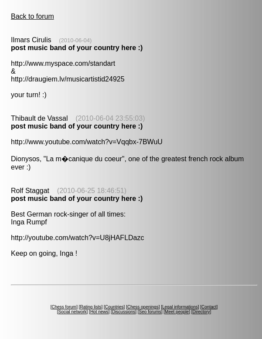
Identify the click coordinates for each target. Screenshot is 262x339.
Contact (208, 307)
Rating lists (91, 307)
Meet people (177, 311)
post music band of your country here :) (77, 47)
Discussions (123, 311)
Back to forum (32, 16)
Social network (72, 311)
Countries (114, 307)
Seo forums (150, 311)
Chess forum (63, 307)
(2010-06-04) (75, 40)
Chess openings (143, 307)
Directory (201, 311)
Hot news (99, 311)
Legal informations (180, 307)
